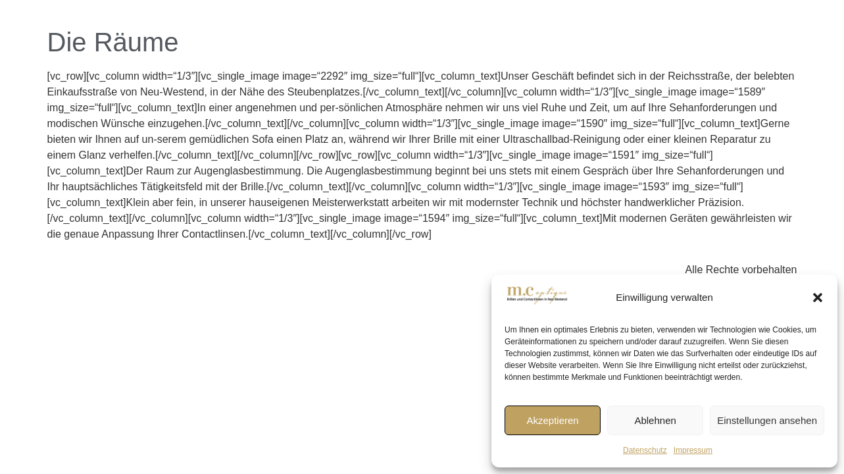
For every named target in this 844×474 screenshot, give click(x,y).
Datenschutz (645, 450)
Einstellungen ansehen (767, 420)
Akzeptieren (552, 420)
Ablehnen (655, 420)
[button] (817, 297)
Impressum (693, 450)
